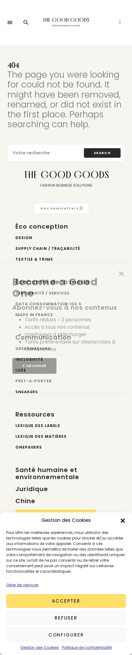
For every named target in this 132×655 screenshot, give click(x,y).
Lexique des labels (37, 425)
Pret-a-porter (33, 381)
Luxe (20, 370)
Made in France (34, 314)
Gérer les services (22, 585)
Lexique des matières (41, 436)
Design (23, 237)
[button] (123, 520)
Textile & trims (34, 259)
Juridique (31, 489)
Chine (25, 501)
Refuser (66, 618)
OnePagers (28, 447)
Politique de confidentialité (87, 647)
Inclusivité (29, 359)
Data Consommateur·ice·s (48, 304)
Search (102, 152)
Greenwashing (33, 348)
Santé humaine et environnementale (47, 473)
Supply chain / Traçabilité (47, 248)
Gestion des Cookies (39, 647)
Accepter (66, 601)
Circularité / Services (42, 293)
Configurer (66, 635)
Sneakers (26, 391)
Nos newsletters (61, 208)
